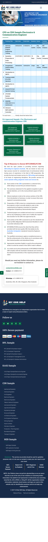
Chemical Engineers (9, 392)
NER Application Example (12, 448)
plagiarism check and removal (27, 180)
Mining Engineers (8, 421)
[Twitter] (7, 323)
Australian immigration (14, 231)
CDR (20, 184)
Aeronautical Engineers (10, 405)
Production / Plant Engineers (11, 429)
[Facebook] (3, 323)
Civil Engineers (8, 394)
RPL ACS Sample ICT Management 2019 (14, 357)
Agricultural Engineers (10, 408)
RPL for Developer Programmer (12, 351)
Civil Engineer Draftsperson (11, 418)
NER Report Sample (11, 445)
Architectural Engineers (10, 415)
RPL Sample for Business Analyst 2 (13, 354)
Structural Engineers (9, 413)
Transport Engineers (9, 434)
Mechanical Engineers (9, 389)
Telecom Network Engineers (11, 402)
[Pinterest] (15, 323)
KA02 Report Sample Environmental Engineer (15, 374)
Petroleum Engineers (9, 426)
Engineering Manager (9, 410)
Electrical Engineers (9, 397)
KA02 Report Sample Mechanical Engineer (15, 377)
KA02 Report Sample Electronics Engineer (15, 371)
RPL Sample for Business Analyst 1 (13, 349)
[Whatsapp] (2, 273)
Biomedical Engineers (9, 431)
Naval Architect (8, 423)
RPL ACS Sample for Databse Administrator (15, 359)
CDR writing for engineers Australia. (15, 169)
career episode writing (11, 180)
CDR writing (31, 175)
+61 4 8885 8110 (7, 2)
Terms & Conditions (29, 493)
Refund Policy (17, 493)
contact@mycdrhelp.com (14, 268)
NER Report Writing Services (13, 450)
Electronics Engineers (9, 400)
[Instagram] (11, 323)
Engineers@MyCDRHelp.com (39, 2)
